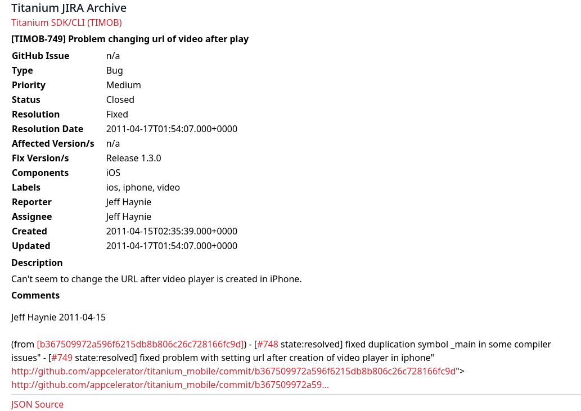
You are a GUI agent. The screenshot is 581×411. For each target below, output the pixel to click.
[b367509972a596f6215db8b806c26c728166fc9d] (140, 344)
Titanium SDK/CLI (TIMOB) (66, 22)
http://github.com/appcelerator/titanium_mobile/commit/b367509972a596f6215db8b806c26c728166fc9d (233, 371)
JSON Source (37, 404)
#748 (267, 344)
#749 (62, 357)
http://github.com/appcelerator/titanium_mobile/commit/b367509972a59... (170, 384)
